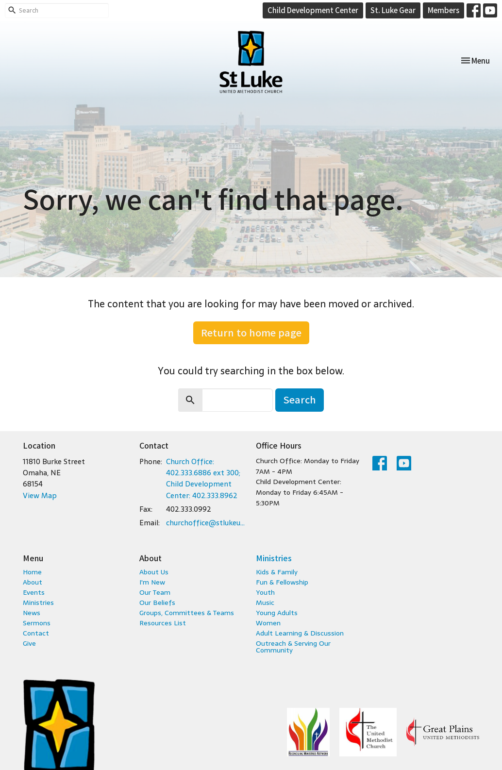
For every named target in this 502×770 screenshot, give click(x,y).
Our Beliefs (157, 602)
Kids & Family (277, 572)
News (31, 612)
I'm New (152, 582)
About (32, 582)
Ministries (38, 602)
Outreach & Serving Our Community (293, 646)
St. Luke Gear (393, 10)
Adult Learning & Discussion (300, 633)
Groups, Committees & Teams (186, 612)
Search (299, 399)
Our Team (154, 592)
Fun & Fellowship (282, 582)
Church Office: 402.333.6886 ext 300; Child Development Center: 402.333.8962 (203, 478)
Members (443, 10)
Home (32, 572)
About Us (153, 572)
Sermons (36, 623)
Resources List (162, 623)
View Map (40, 495)
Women (268, 623)
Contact (36, 633)
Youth (265, 592)
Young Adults (277, 612)
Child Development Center (313, 10)
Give (29, 643)
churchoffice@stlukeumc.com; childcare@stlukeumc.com (206, 522)
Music (265, 602)
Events (34, 592)
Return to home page (251, 332)
